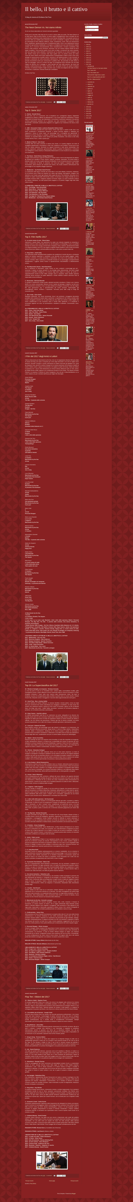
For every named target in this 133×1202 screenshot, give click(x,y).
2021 (87, 55)
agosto (89, 88)
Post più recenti (29, 1181)
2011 (87, 118)
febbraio (89, 102)
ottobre (89, 84)
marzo (89, 99)
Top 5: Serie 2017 (33, 110)
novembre (90, 82)
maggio (89, 95)
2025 (87, 46)
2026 (87, 44)
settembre (90, 86)
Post (87, 27)
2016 (87, 107)
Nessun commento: (50, 228)
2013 (87, 113)
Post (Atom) (33, 1183)
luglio (88, 91)
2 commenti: (49, 102)
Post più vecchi (74, 1181)
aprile (89, 97)
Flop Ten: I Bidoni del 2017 (37, 997)
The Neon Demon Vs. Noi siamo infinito (43, 27)
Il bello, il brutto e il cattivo (56, 9)
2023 (87, 51)
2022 (87, 53)
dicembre (89, 66)
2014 (87, 111)
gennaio (89, 104)
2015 (87, 109)
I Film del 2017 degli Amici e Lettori (41, 356)
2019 (87, 60)
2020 (87, 57)
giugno (89, 93)
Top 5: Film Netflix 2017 (36, 237)
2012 (87, 115)
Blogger (74, 1193)
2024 (87, 49)
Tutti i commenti (90, 29)
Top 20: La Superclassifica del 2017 (41, 685)
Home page (52, 1181)
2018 (87, 62)
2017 (87, 64)
